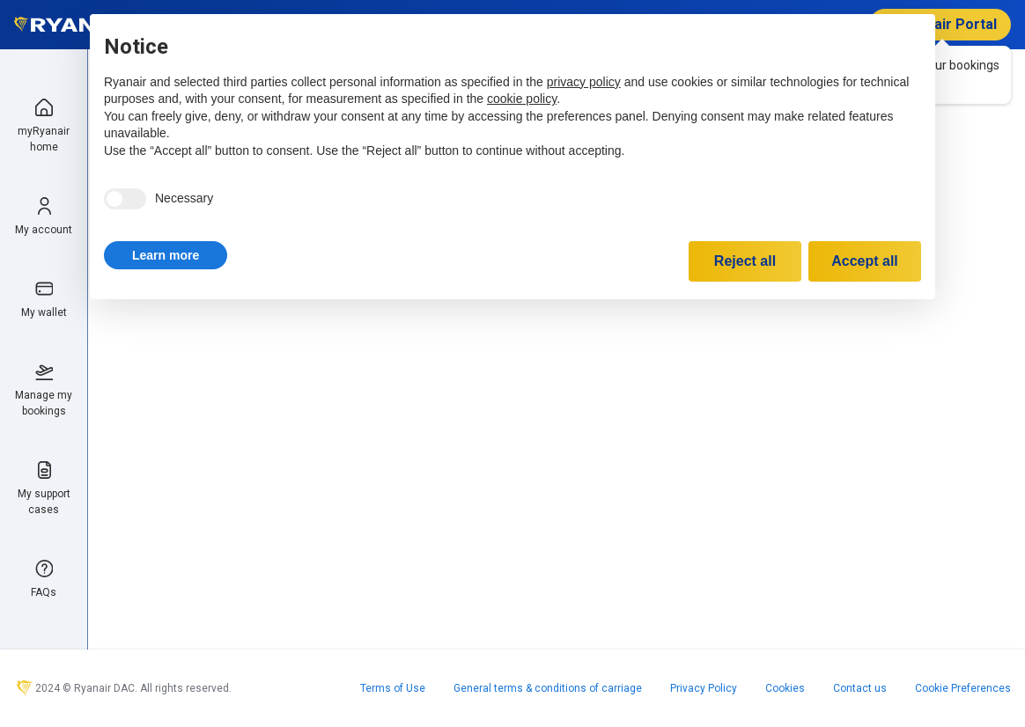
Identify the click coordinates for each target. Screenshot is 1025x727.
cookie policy (522, 99)
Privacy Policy (703, 688)
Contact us (860, 688)
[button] (165, 255)
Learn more (165, 255)
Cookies (785, 688)
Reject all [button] (745, 260)
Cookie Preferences (963, 688)
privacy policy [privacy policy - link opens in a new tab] (584, 82)
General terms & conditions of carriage (548, 688)
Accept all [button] (864, 260)
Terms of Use (392, 688)
